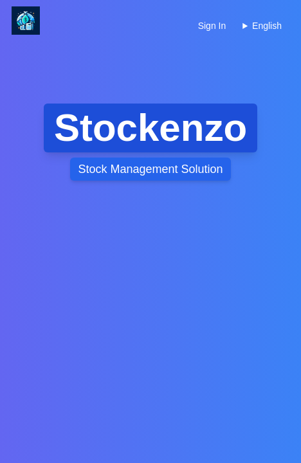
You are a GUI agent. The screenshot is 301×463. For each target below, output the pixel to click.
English (267, 26)
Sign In (212, 26)
